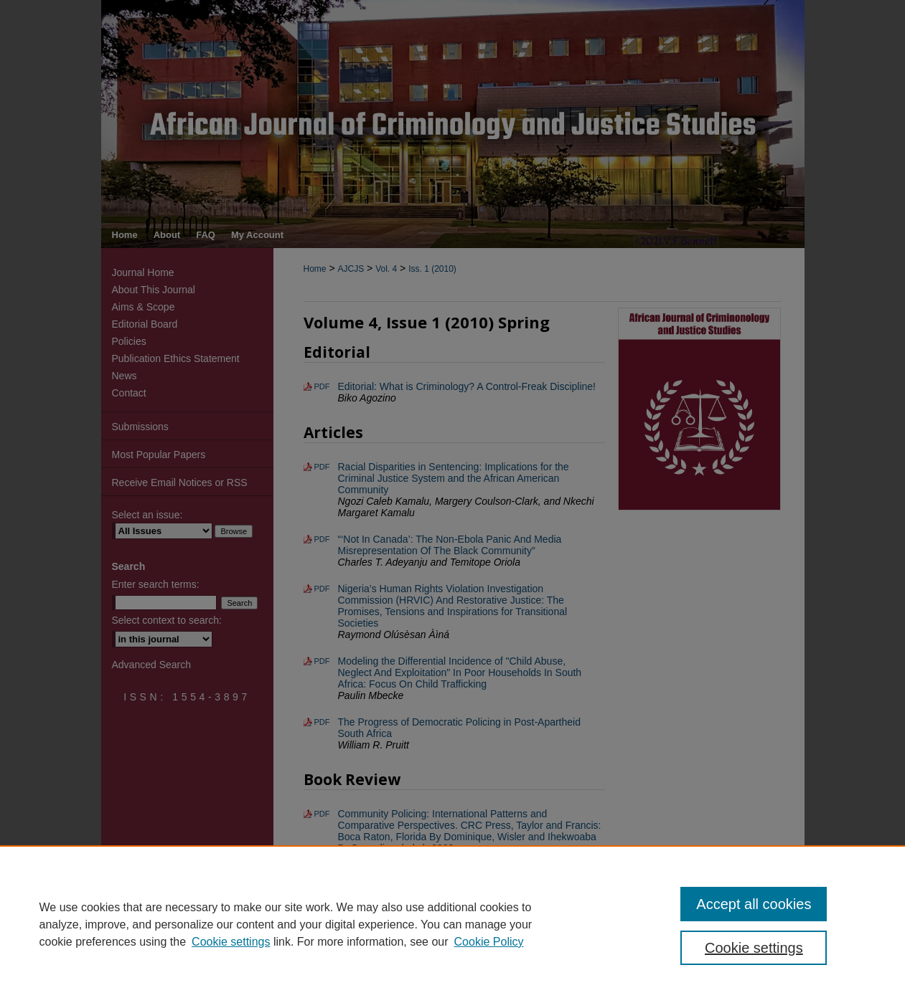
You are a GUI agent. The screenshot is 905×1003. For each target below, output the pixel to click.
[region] (452, 924)
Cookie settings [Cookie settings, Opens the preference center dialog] (754, 948)
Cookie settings (231, 942)
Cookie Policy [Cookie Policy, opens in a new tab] (489, 942)
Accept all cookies (753, 904)
